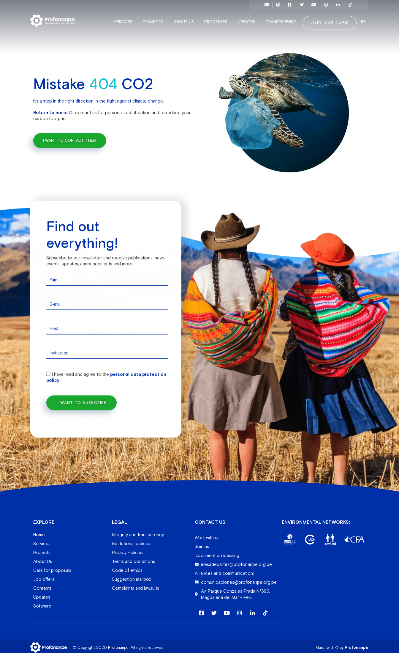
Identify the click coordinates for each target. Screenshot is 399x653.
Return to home (50, 109)
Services (124, 19)
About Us (185, 19)
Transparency (282, 19)
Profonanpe (356, 644)
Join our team (330, 19)
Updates (248, 19)
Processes (217, 19)
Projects (155, 19)
